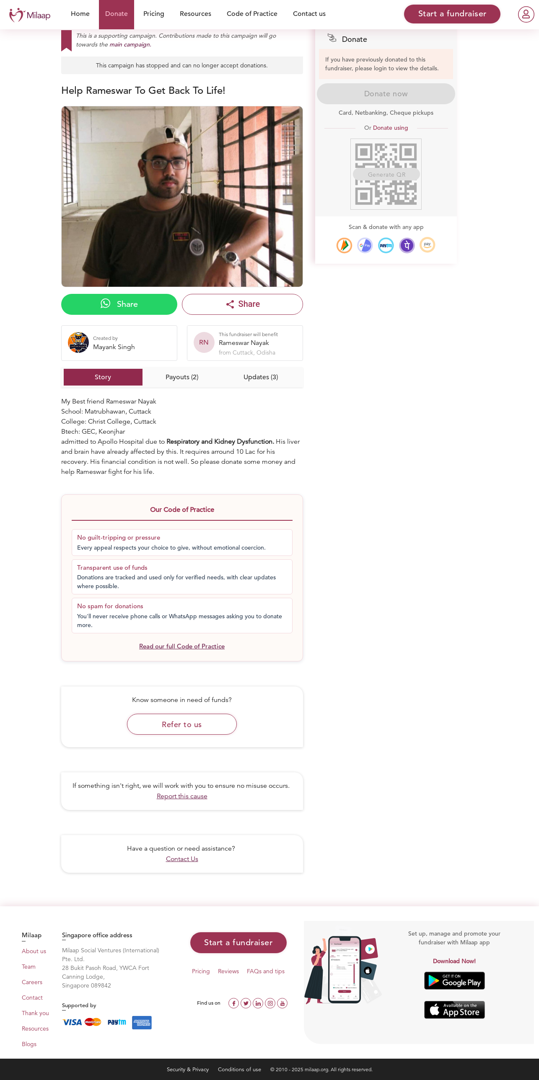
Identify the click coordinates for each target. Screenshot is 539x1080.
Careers (32, 982)
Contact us (309, 14)
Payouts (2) (182, 377)
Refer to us (182, 724)
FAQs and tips (266, 971)
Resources (195, 14)
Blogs (29, 1044)
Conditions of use (240, 1069)
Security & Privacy (188, 1069)
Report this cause (182, 796)
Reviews (228, 971)
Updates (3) (261, 377)
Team (29, 966)
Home (80, 14)
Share (119, 303)
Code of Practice (252, 14)
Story (103, 377)
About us (34, 951)
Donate (116, 14)
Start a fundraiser (238, 942)
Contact (32, 997)
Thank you (35, 1013)
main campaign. (130, 44)
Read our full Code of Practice (182, 646)
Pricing (153, 14)
